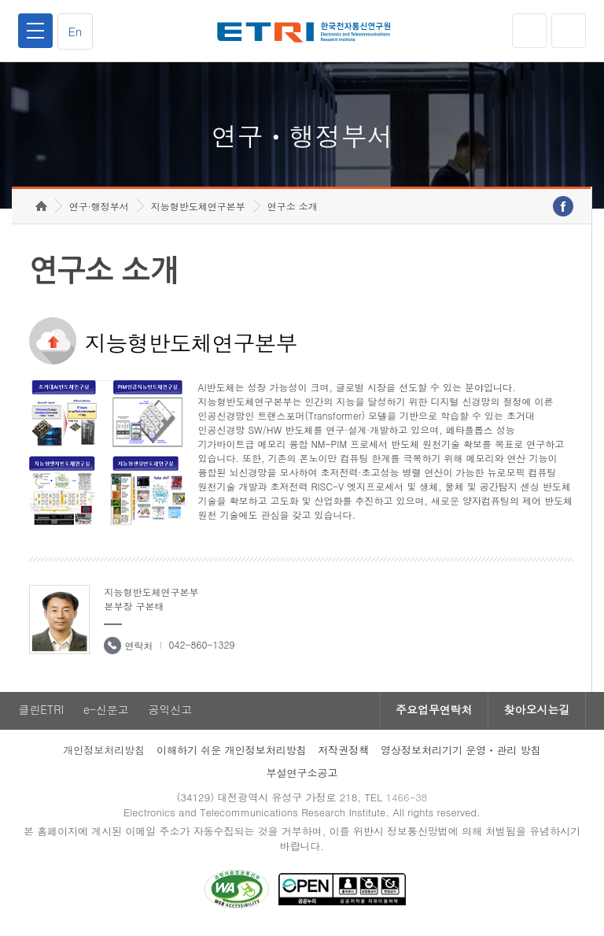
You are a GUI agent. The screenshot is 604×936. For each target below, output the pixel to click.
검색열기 (568, 30)
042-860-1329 (201, 647)
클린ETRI (41, 713)
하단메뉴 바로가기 (0, 0)
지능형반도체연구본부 (198, 209)
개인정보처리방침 (104, 752)
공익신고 (171, 713)
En (75, 31)
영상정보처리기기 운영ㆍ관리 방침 (461, 752)
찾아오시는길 (536, 713)
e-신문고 (106, 713)
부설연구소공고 (302, 775)
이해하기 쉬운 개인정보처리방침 (232, 752)
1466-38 (407, 800)
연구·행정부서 (99, 209)
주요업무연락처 (432, 713)
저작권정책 (343, 752)
